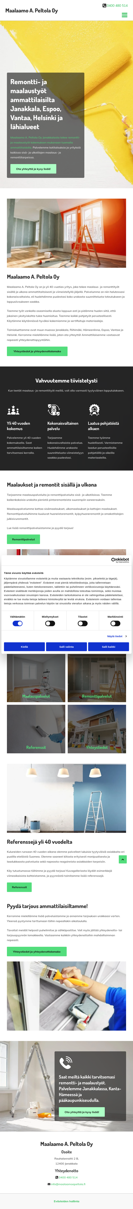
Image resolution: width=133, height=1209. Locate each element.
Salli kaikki (108, 646)
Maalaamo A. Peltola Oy (31, 10)
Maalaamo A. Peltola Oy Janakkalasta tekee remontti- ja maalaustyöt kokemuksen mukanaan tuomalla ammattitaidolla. (45, 142)
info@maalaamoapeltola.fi (68, 1184)
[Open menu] (125, 15)
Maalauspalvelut (36, 696)
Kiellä (24, 646)
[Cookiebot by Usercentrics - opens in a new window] (114, 560)
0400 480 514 (117, 5)
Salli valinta (66, 646)
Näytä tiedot (114, 636)
